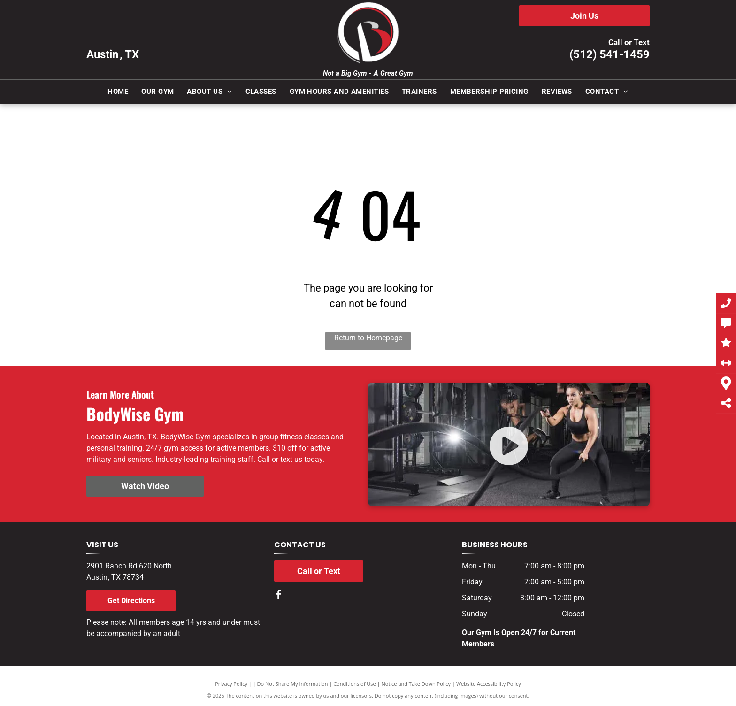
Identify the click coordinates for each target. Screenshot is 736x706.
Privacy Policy (231, 683)
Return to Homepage (368, 337)
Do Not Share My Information (292, 683)
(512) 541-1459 (609, 54)
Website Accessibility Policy (488, 683)
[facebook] (279, 596)
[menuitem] (118, 92)
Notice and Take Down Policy (416, 683)
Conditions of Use (354, 683)
